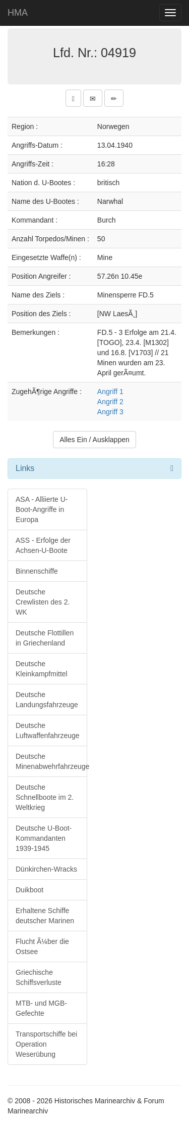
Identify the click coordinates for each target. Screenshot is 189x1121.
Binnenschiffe (37, 571)
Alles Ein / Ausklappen (94, 440)
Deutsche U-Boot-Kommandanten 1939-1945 (44, 838)
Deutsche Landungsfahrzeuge (47, 700)
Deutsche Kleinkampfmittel (42, 669)
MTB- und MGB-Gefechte (41, 1008)
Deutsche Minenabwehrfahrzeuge (51, 761)
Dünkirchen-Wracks (46, 869)
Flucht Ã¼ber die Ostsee (42, 946)
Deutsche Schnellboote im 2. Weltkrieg (45, 797)
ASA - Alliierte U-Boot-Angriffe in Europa (42, 509)
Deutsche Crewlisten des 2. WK (43, 602)
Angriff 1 (110, 391)
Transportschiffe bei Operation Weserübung (46, 1044)
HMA (18, 13)
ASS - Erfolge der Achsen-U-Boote (43, 545)
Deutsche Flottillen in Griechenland (45, 638)
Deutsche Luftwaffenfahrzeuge (48, 730)
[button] (73, 98)
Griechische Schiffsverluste (38, 977)
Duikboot (29, 890)
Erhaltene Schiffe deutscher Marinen (45, 916)
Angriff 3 (110, 412)
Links (25, 468)
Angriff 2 (110, 402)
